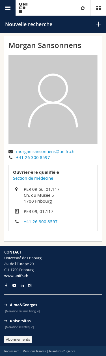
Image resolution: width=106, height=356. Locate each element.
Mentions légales (34, 351)
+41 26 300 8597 (33, 157)
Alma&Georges (23, 304)
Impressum (11, 351)
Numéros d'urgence (62, 351)
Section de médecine (33, 178)
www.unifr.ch (16, 275)
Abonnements (18, 339)
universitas (20, 320)
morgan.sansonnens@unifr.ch (45, 151)
